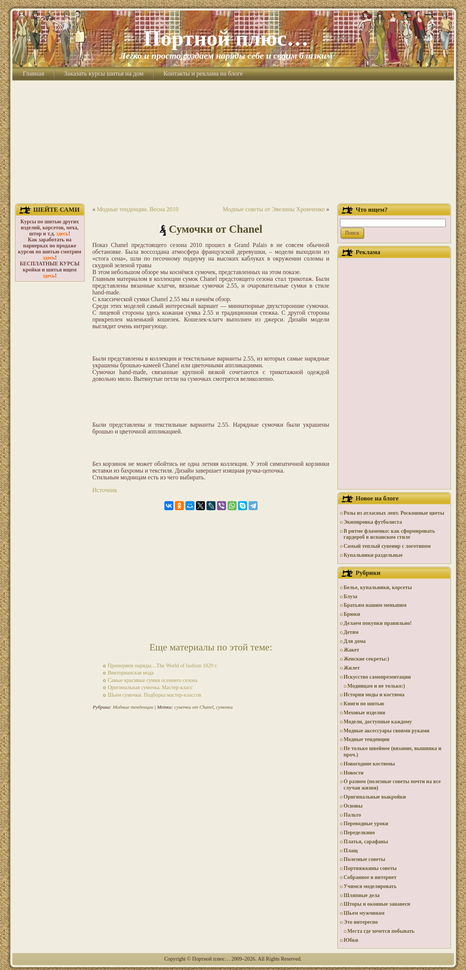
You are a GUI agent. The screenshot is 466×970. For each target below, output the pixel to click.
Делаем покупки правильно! (378, 623)
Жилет (352, 668)
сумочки (224, 707)
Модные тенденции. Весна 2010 (138, 209)
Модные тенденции (133, 707)
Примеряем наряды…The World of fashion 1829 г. (163, 665)
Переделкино (359, 832)
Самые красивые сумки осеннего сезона (152, 680)
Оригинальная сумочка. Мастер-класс (150, 687)
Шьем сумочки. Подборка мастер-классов (154, 695)
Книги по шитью (364, 703)
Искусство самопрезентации (377, 677)
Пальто (352, 815)
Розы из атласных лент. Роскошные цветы (394, 513)
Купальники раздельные (373, 555)
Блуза (351, 596)
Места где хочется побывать (381, 931)
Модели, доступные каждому (378, 721)
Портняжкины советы (370, 868)
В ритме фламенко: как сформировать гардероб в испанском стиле (389, 534)
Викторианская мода (131, 673)
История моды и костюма (374, 694)
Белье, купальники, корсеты (378, 587)
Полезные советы (365, 859)
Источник (105, 490)
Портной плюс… (226, 38)
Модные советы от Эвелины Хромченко (274, 209)
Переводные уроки (366, 823)
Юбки (351, 940)
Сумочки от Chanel (216, 229)
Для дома (355, 641)
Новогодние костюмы (369, 764)
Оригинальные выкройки (375, 797)
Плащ (351, 850)
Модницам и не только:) (376, 686)
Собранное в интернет (370, 877)
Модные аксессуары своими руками (387, 731)
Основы (353, 806)
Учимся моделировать (370, 886)
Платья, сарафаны (366, 841)
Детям (351, 632)
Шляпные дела (362, 895)
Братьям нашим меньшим (375, 605)
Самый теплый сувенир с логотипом (387, 546)
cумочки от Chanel (193, 707)
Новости (354, 773)
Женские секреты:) (366, 659)
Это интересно (361, 922)
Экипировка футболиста (373, 522)
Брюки (352, 614)
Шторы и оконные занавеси (377, 904)
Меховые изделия (365, 712)
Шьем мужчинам (364, 913)
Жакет (351, 650)
